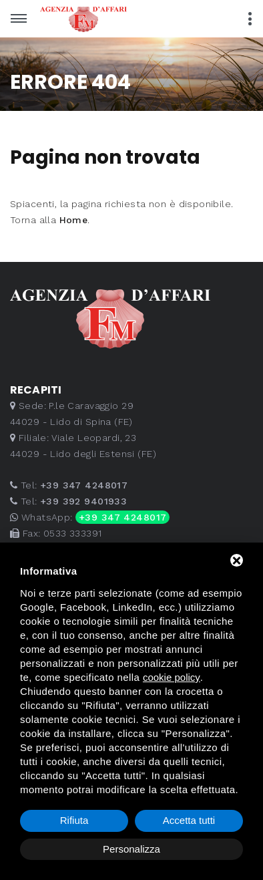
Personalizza (131, 849)
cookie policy (171, 677)
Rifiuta (74, 820)
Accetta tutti (189, 820)
